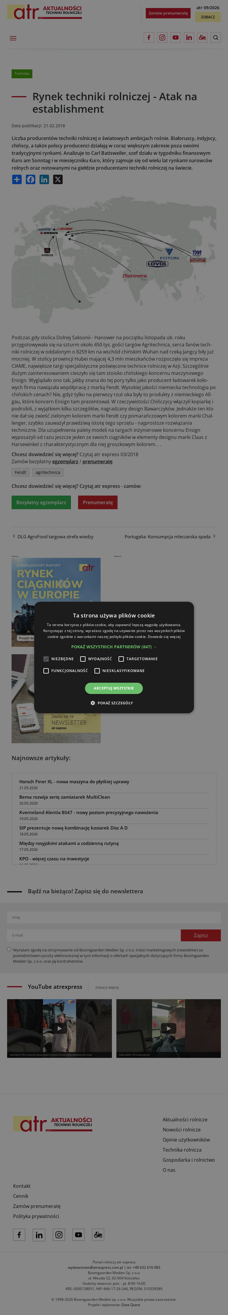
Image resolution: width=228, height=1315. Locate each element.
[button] (114, 646)
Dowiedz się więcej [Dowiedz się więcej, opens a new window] (164, 636)
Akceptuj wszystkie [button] (114, 688)
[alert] (114, 657)
